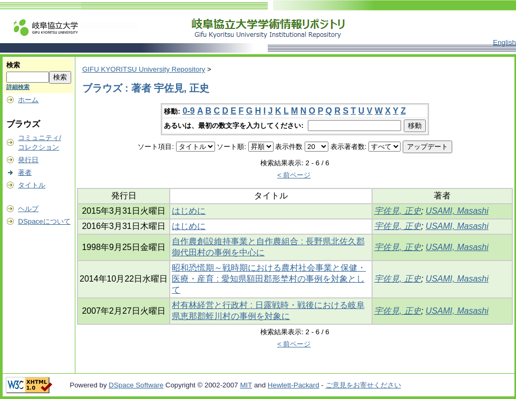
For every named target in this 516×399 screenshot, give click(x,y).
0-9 (188, 110)
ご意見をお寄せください (363, 385)
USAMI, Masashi (457, 210)
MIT (246, 385)
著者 (25, 172)
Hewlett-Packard (293, 385)
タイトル (31, 185)
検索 (13, 65)
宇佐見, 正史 (397, 210)
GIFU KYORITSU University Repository (143, 69)
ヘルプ (28, 209)
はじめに (189, 210)
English (504, 42)
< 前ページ (294, 175)
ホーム (28, 100)
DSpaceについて (44, 221)
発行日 (28, 160)
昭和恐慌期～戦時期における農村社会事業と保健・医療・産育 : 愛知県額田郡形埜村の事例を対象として (269, 278)
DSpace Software (136, 385)
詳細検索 (18, 87)
